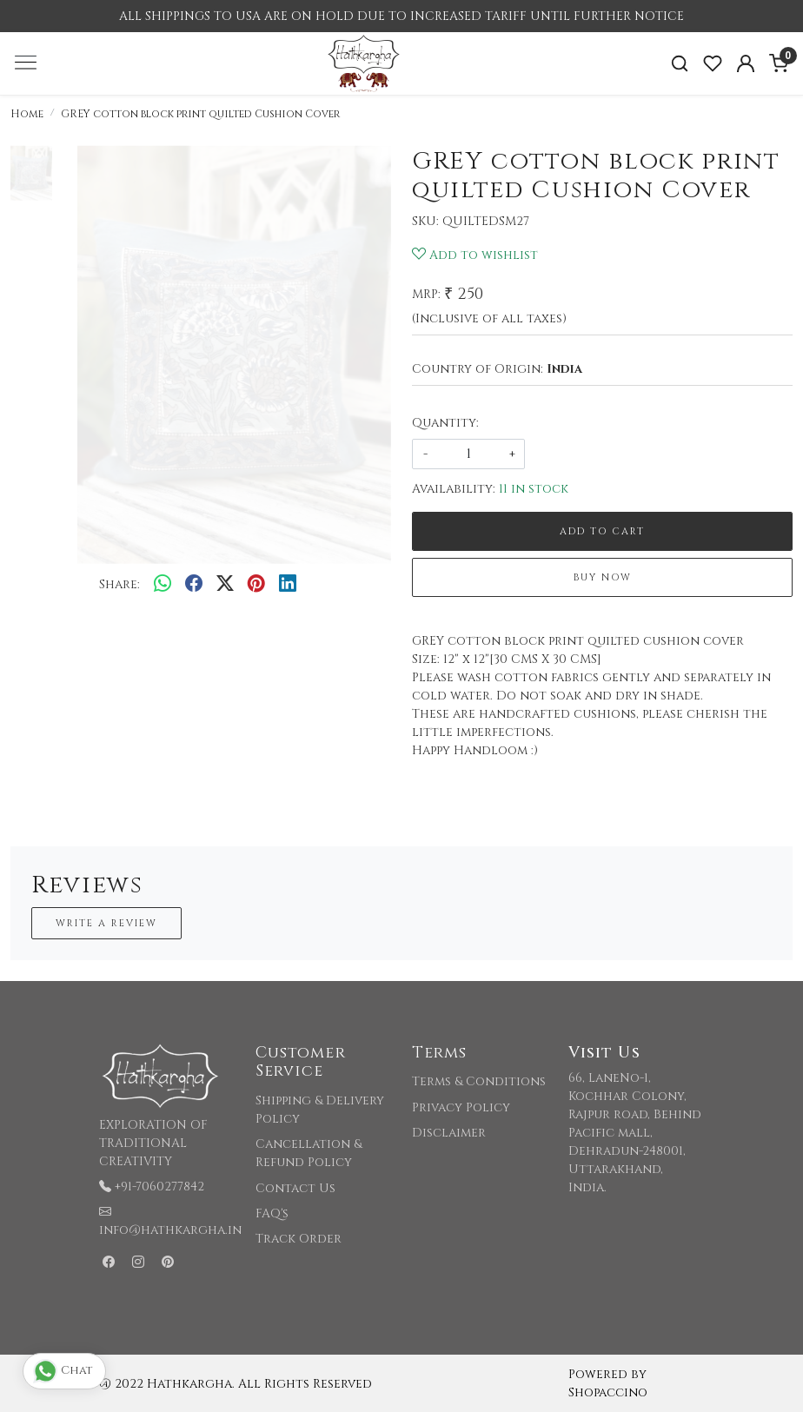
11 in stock (533, 489)
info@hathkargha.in (170, 1230)
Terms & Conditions (479, 1081)
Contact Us (295, 1188)
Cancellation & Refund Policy (309, 1153)
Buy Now (603, 577)
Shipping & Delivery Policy (320, 1109)
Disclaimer (449, 1132)
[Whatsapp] (162, 585)
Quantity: (445, 422)
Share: (119, 584)
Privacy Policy (461, 1107)
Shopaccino (607, 1392)
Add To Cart (602, 531)
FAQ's (272, 1213)
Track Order (299, 1238)
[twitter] (225, 585)
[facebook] (193, 585)
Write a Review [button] (106, 923)
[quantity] (468, 454)
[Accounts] (745, 63)
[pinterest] (256, 585)
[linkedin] (287, 585)
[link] (679, 64)
